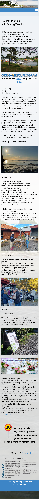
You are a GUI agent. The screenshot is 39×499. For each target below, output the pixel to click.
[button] (19, 224)
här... (19, 78)
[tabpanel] (19, 32)
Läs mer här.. (6, 414)
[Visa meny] (36, 10)
